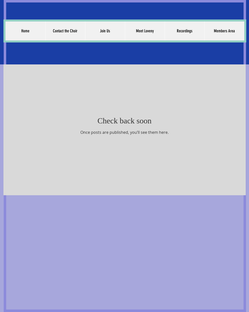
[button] (65, 30)
